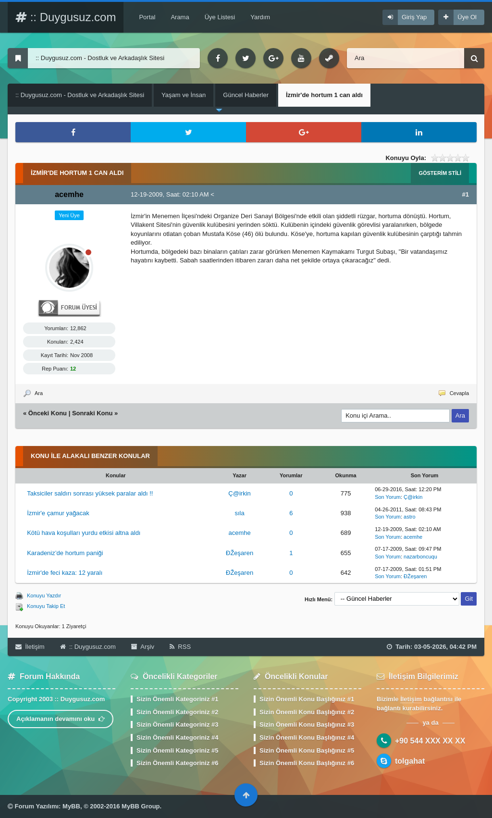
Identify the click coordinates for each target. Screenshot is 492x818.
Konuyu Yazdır (44, 595)
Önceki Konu (47, 413)
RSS (180, 646)
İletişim (30, 646)
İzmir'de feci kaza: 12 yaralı (64, 572)
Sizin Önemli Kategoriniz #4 (177, 737)
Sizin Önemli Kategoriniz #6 (177, 763)
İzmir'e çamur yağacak (58, 513)
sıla (239, 513)
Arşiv (142, 646)
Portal (147, 17)
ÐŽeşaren (239, 553)
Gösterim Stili (439, 173)
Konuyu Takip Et (46, 606)
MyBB (71, 806)
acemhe (239, 532)
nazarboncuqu (420, 556)
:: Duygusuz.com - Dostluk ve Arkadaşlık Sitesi (79, 95)
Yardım (260, 17)
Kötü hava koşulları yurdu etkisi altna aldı (83, 532)
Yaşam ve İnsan (183, 95)
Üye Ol (467, 17)
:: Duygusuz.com (65, 17)
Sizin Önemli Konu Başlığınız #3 (306, 724)
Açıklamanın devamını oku (60, 718)
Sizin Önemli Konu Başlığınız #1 (306, 699)
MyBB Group (141, 806)
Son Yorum (388, 497)
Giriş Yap (414, 17)
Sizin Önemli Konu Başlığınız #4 (306, 737)
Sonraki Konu (92, 413)
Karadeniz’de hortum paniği (65, 553)
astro (409, 517)
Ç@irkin (239, 493)
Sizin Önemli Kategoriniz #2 (177, 712)
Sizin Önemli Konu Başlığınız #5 (306, 750)
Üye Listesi (220, 17)
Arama (180, 17)
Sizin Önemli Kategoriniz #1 (177, 699)
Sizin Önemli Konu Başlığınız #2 (306, 712)
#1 (465, 194)
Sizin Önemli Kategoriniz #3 (177, 724)
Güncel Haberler (246, 95)
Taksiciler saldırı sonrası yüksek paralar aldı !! (90, 493)
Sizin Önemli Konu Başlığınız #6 (306, 763)
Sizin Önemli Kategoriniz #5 (177, 750)
